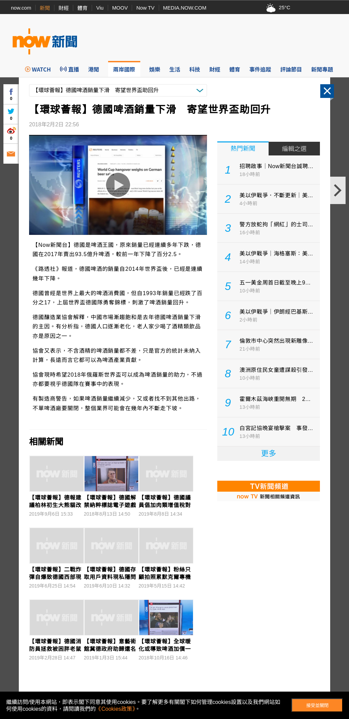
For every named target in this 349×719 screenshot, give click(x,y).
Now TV (145, 8)
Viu (99, 8)
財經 (64, 8)
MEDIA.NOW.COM (185, 8)
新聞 (45, 8)
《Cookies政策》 (115, 709)
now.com (21, 8)
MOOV (120, 8)
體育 (82, 8)
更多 (268, 453)
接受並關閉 (317, 705)
